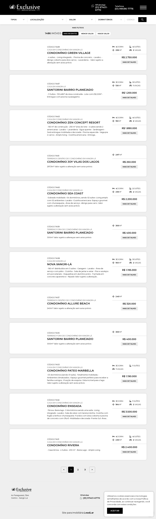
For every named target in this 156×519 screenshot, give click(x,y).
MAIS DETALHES (129, 62)
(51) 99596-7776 (124, 8)
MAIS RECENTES (70, 34)
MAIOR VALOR (103, 34)
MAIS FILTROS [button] (78, 28)
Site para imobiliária (78, 512)
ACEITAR (114, 510)
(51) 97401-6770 (95, 496)
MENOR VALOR (87, 34)
